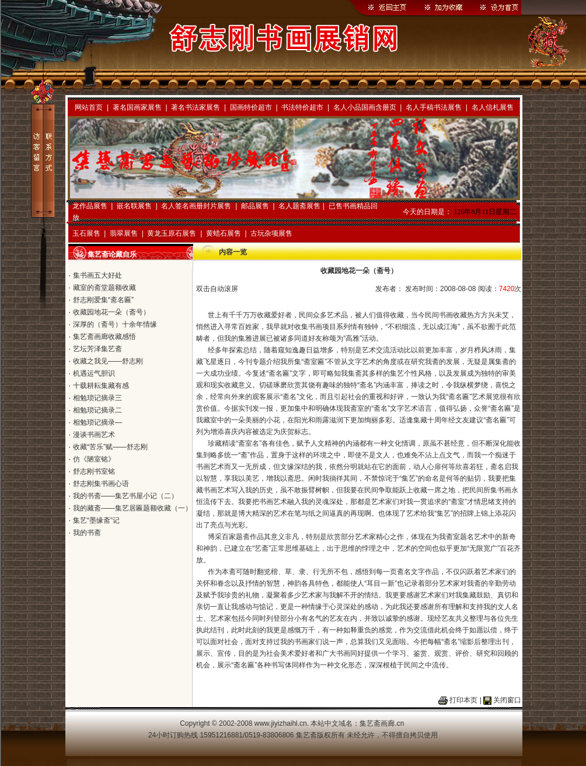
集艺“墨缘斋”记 (96, 520)
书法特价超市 (302, 107)
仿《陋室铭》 (94, 459)
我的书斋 (87, 533)
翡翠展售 (124, 233)
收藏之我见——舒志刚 (108, 361)
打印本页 (463, 700)
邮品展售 (255, 206)
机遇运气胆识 (94, 373)
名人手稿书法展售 (434, 107)
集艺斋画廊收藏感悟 (104, 337)
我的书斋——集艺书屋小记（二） (125, 496)
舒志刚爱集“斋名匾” (103, 300)
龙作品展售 (89, 206)
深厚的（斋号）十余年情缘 (115, 324)
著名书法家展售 (195, 107)
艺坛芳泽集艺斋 (97, 349)
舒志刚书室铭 (94, 471)
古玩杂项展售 (271, 233)
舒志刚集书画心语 (101, 484)
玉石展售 (86, 233)
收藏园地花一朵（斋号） (111, 312)
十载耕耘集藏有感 (101, 386)
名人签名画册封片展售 (196, 206)
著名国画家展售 (137, 107)
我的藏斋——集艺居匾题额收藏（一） (132, 508)
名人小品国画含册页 (364, 107)
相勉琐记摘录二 (97, 410)
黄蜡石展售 (223, 233)
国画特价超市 (251, 107)
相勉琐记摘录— (97, 422)
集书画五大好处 (97, 275)
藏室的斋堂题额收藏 (104, 288)
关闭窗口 (507, 700)
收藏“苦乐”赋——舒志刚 (110, 447)
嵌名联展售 (134, 206)
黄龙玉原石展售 (171, 233)
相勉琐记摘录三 (97, 398)
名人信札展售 (493, 107)
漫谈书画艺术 (94, 435)
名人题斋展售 (299, 206)
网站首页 (89, 107)
